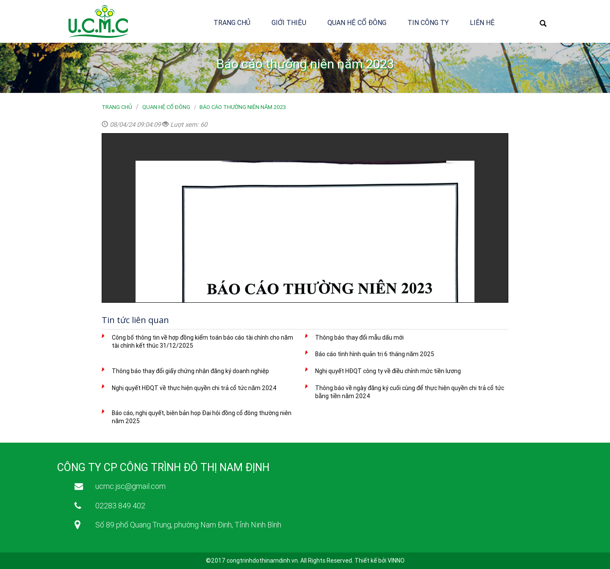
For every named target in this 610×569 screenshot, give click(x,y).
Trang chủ (232, 22)
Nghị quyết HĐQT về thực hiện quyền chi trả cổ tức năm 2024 (194, 388)
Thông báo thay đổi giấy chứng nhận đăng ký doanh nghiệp (190, 371)
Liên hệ (482, 22)
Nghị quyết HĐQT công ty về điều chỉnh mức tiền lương (388, 371)
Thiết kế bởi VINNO (380, 560)
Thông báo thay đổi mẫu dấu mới (359, 337)
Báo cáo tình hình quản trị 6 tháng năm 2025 (374, 354)
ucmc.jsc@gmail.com (130, 486)
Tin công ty (428, 22)
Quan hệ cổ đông (356, 22)
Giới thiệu (289, 22)
